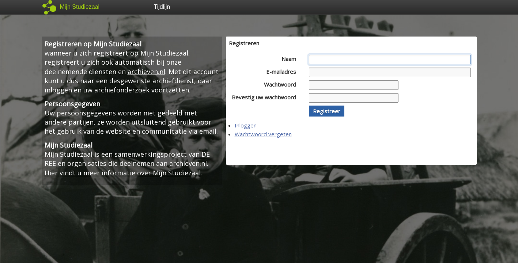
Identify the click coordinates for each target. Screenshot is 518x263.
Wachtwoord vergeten (263, 134)
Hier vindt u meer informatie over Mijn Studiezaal (123, 172)
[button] (326, 111)
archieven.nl (146, 71)
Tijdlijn (162, 7)
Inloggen (246, 125)
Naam (290, 58)
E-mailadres (283, 71)
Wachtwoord (282, 84)
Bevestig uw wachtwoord (266, 97)
